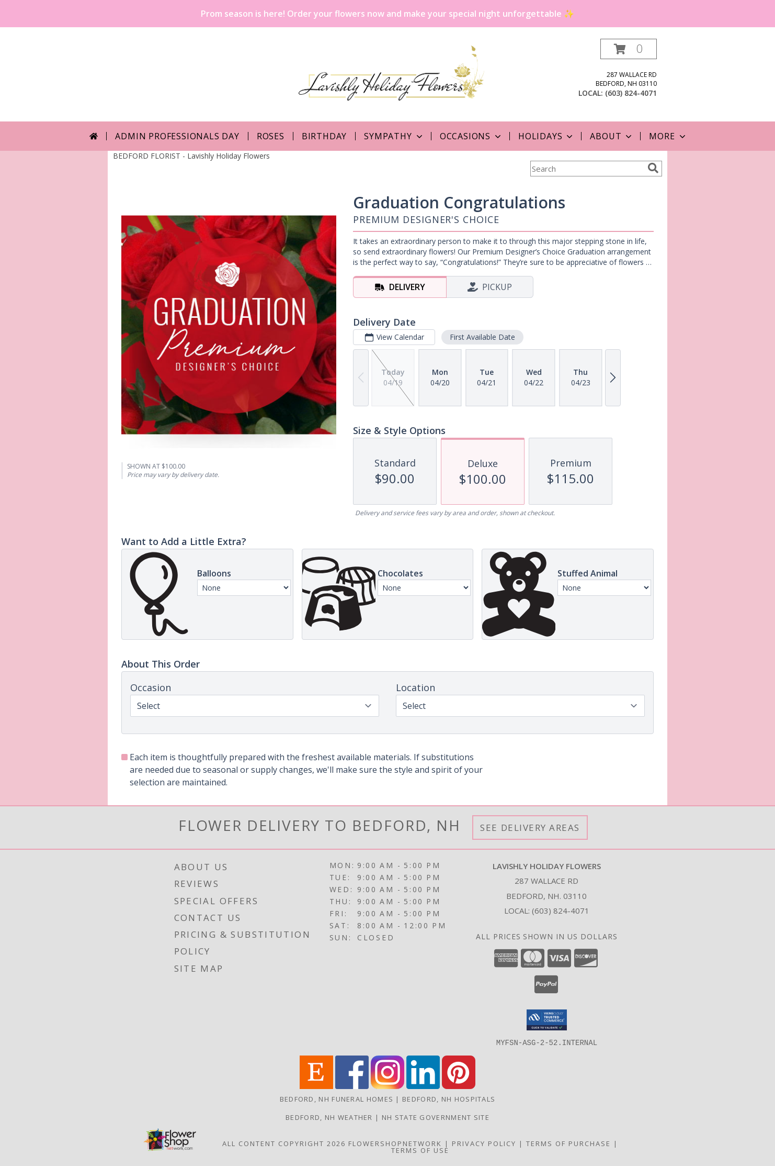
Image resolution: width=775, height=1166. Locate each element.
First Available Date (482, 337)
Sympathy (394, 136)
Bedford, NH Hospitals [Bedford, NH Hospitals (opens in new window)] (448, 1098)
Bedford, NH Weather (329, 1116)
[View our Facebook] (352, 1086)
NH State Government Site (435, 1116)
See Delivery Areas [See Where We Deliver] (530, 827)
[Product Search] (587, 168)
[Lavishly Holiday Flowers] (391, 72)
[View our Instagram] (387, 1086)
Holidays (546, 136)
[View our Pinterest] (458, 1086)
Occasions (471, 136)
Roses (270, 136)
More (668, 136)
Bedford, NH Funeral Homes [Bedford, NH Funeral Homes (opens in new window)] (337, 1098)
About (612, 136)
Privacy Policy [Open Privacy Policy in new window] (484, 1143)
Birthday (324, 136)
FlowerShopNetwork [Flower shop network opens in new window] (395, 1143)
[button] (628, 49)
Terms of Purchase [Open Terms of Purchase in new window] (568, 1143)
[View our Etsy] (316, 1086)
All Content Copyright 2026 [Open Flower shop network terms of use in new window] (284, 1143)
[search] (653, 168)
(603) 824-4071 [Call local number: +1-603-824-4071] (631, 93)
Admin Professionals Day (177, 136)
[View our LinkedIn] (423, 1086)
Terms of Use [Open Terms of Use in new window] (420, 1149)
